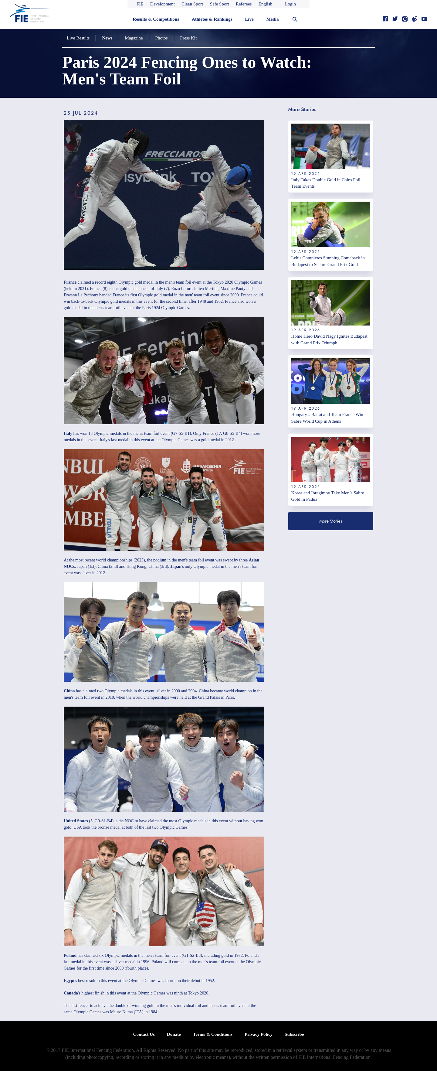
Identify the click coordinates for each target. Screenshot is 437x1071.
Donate (174, 1034)
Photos (161, 38)
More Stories (330, 521)
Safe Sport (219, 4)
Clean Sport (192, 4)
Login (290, 4)
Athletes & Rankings (212, 19)
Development (162, 4)
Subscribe (294, 1034)
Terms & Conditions (212, 1034)
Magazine (134, 38)
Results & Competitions (156, 19)
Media (272, 19)
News (107, 38)
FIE (140, 4)
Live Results (78, 38)
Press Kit (188, 38)
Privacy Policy (259, 1034)
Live (249, 19)
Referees (244, 4)
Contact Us (144, 1034)
